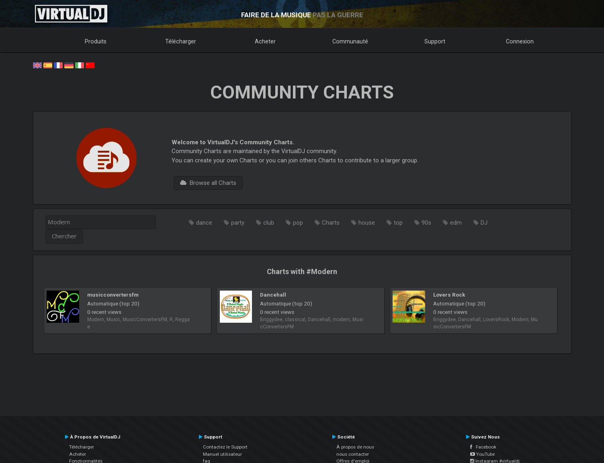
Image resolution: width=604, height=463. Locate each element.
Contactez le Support (225, 447)
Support (434, 41)
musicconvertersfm (113, 294)
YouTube (482, 454)
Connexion (520, 41)
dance (204, 222)
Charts (331, 222)
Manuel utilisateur (222, 454)
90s (426, 222)
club (268, 222)
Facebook (483, 447)
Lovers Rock (449, 294)
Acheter (265, 41)
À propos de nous (355, 447)
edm (456, 222)
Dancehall (273, 294)
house (366, 222)
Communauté (350, 41)
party (237, 222)
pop (298, 222)
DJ (484, 222)
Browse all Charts (208, 182)
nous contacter (352, 454)
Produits (95, 41)
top (398, 222)
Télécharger (180, 41)
